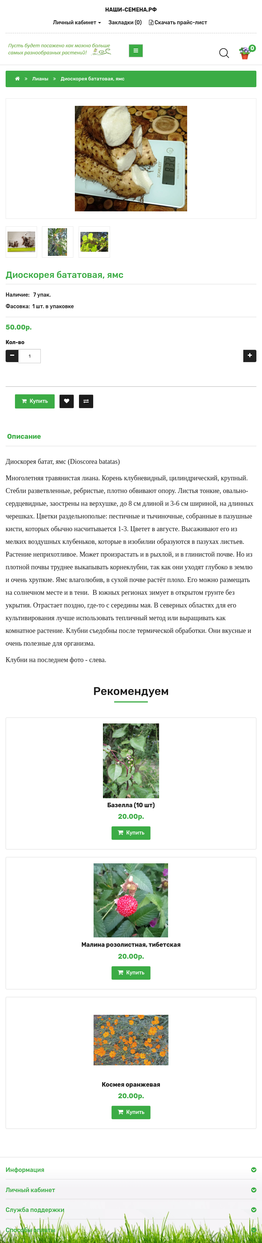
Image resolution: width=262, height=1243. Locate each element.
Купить (35, 401)
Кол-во (15, 342)
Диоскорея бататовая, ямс (93, 79)
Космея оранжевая (131, 1084)
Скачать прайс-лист (178, 22)
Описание (24, 436)
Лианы (40, 79)
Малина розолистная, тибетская (130, 944)
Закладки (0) (125, 22)
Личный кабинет (77, 22)
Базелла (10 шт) (131, 805)
